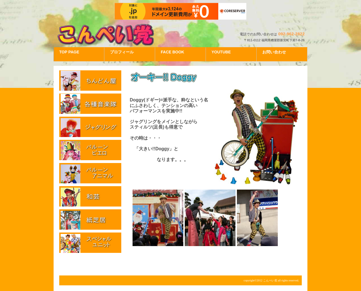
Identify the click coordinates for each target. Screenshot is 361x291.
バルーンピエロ (90, 150)
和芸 (90, 196)
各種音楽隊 (90, 104)
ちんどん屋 (90, 80)
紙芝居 (90, 219)
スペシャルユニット (90, 243)
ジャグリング (90, 127)
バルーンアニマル (90, 173)
